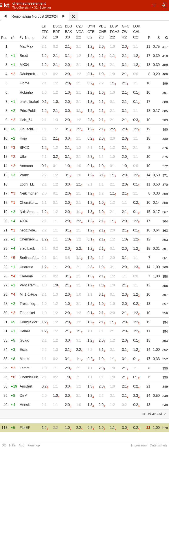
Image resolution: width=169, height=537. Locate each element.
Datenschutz (158, 445)
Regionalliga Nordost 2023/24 (34, 16)
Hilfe (12, 445)
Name (27, 38)
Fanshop (34, 445)
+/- (13, 38)
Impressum (139, 445)
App (21, 445)
